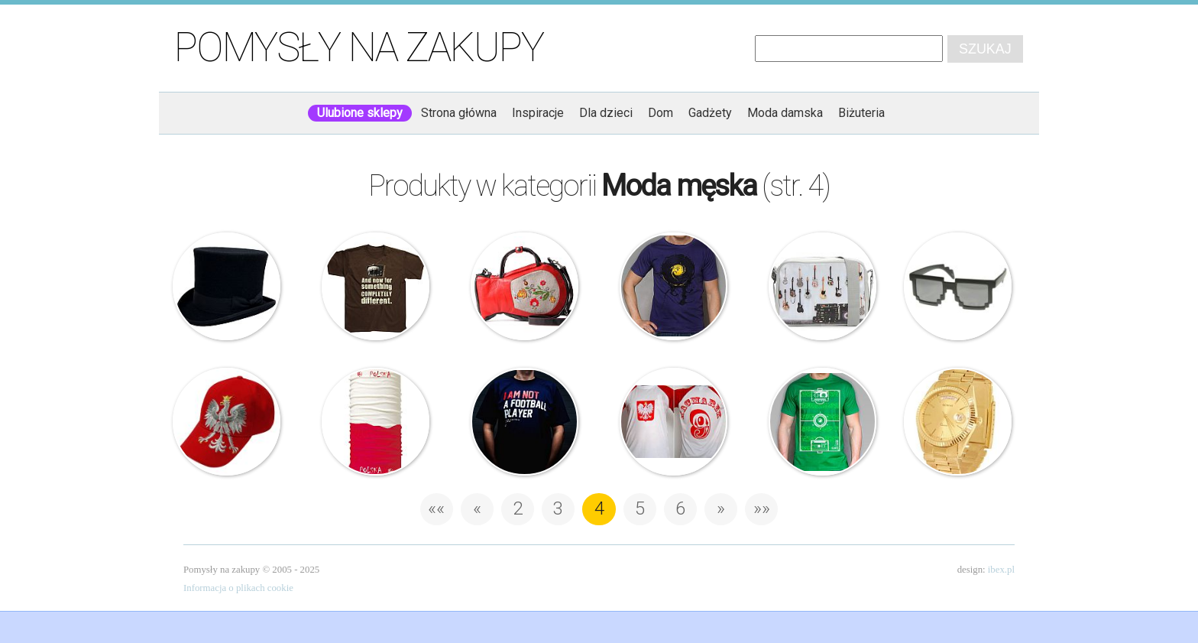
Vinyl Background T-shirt (674, 286)
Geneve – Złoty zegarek (958, 422)
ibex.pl (1001, 569)
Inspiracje (538, 113)
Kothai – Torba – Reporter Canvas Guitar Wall (823, 286)
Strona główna (459, 113)
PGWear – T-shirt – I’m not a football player (525, 422)
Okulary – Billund (958, 286)
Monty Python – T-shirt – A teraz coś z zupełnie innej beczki (376, 286)
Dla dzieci (606, 113)
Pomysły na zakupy (358, 47)
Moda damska (785, 113)
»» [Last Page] (761, 508)
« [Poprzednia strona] (477, 508)
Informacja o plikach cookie (238, 588)
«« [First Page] (436, 508)
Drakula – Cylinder (227, 286)
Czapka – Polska (227, 422)
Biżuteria (861, 113)
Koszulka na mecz (674, 422)
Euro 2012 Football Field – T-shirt (823, 422)
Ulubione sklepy (360, 113)
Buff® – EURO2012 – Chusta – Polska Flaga (376, 422)
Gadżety (710, 113)
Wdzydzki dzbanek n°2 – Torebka (525, 286)
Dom (660, 113)
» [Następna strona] (721, 508)
